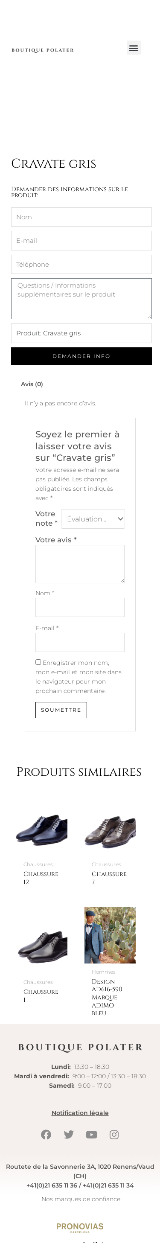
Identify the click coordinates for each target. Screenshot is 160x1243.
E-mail (46, 659)
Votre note (46, 549)
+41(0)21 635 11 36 (51, 1216)
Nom (44, 624)
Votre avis (56, 570)
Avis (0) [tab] (32, 414)
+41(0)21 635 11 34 (108, 1216)
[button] (134, 48)
